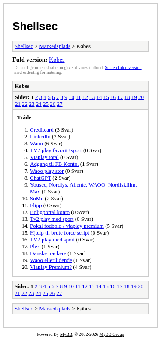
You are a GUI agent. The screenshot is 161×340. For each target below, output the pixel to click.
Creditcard (42, 129)
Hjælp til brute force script (59, 232)
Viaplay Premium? (51, 267)
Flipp (36, 205)
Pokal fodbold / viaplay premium (67, 226)
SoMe (36, 198)
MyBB (66, 334)
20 (141, 97)
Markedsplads (54, 46)
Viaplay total (44, 157)
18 (127, 97)
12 (85, 97)
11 (78, 97)
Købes (57, 59)
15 (106, 97)
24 (39, 104)
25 (46, 104)
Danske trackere (48, 253)
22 (24, 104)
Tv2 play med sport (51, 219)
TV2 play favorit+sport (56, 150)
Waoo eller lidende (51, 260)
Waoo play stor (47, 171)
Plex (35, 246)
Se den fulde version (123, 67)
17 (120, 97)
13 (92, 97)
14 (99, 97)
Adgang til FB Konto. (54, 164)
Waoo (36, 143)
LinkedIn (40, 136)
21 (18, 104)
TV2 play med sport (52, 239)
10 (71, 97)
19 (134, 97)
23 (32, 104)
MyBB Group (111, 334)
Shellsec (35, 26)
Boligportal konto (50, 212)
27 (60, 104)
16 (113, 97)
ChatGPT (40, 178)
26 (52, 104)
